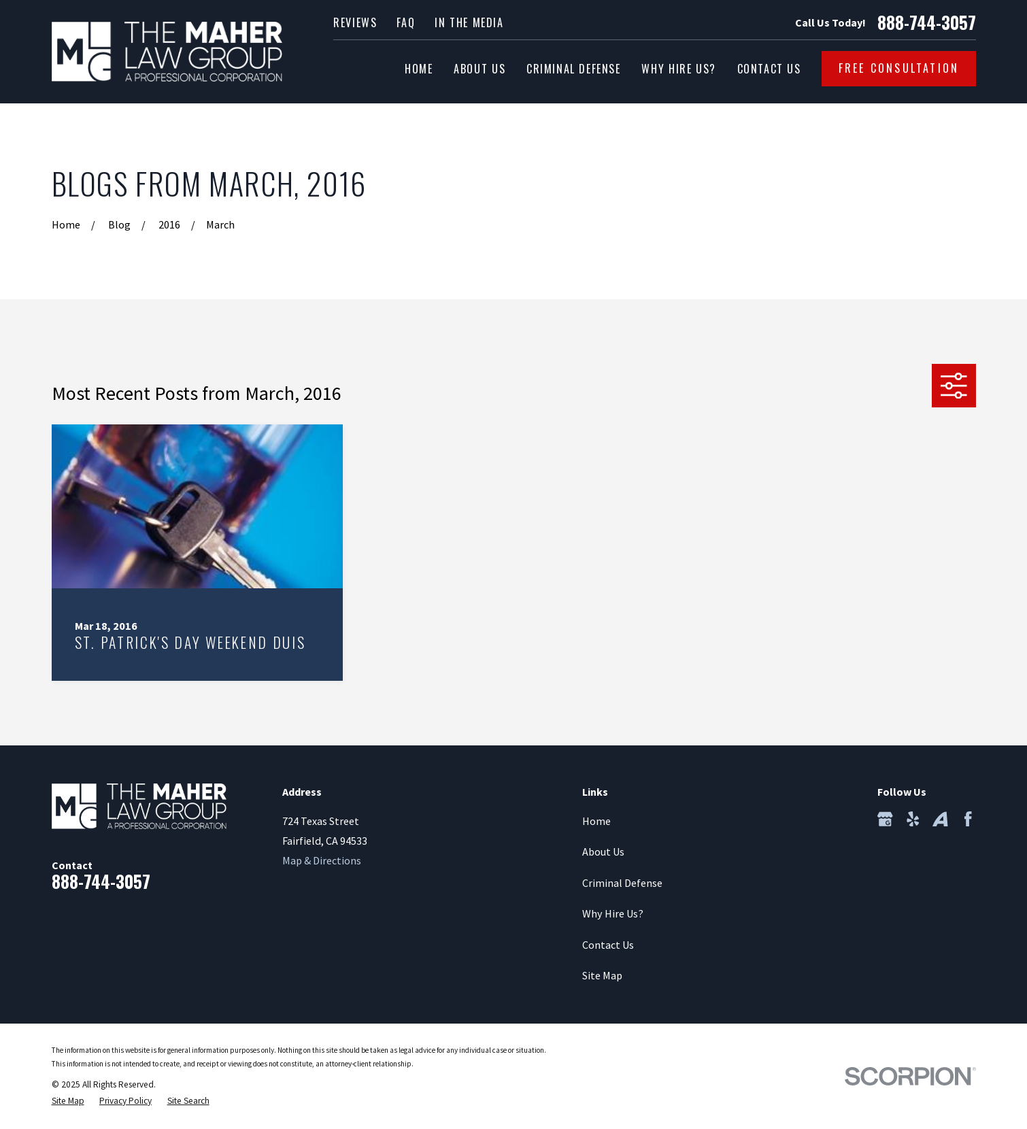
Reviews (355, 22)
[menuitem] (68, 1101)
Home (596, 821)
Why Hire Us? (612, 913)
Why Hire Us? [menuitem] (678, 69)
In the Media (469, 22)
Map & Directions (321, 860)
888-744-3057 (926, 22)
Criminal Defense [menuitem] (573, 69)
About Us (603, 851)
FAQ (406, 22)
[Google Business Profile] (885, 819)
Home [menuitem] (419, 69)
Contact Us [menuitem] (769, 69)
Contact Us (608, 944)
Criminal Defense (622, 883)
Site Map (602, 975)
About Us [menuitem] (479, 69)
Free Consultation (899, 68)
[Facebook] (968, 819)
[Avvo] (940, 819)
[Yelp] (913, 819)
